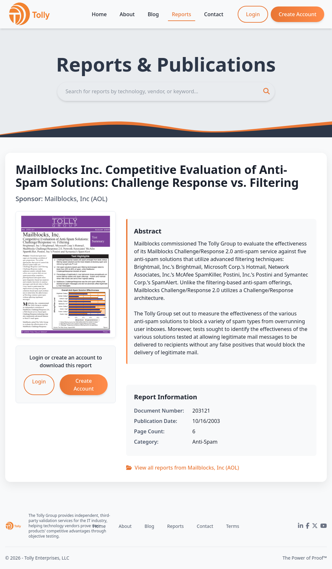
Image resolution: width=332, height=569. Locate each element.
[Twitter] (315, 526)
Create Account (297, 14)
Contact (213, 14)
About (127, 14)
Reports (181, 14)
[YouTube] (323, 526)
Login (253, 14)
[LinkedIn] (300, 526)
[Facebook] (307, 526)
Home (99, 14)
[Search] (166, 91)
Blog (153, 14)
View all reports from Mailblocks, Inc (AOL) (182, 467)
